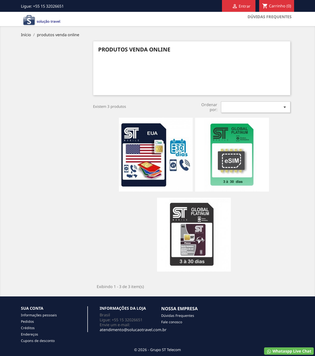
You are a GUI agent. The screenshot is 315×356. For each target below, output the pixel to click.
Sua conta (32, 308)
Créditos (28, 327)
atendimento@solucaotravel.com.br (133, 329)
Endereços (29, 334)
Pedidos (27, 321)
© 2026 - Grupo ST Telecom (157, 349)
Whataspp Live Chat (289, 351)
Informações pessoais (39, 315)
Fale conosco (171, 322)
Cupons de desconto (38, 340)
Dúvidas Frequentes (270, 16)
